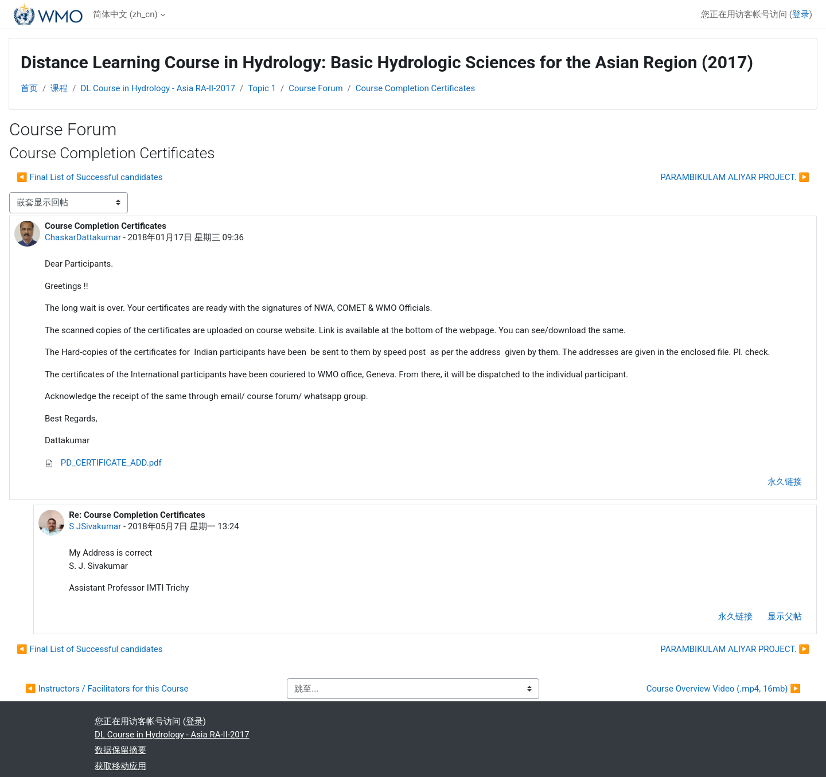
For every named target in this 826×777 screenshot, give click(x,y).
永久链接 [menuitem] (784, 482)
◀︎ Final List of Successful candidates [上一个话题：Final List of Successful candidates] (90, 177)
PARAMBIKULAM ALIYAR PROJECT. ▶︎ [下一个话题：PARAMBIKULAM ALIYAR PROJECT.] (734, 177)
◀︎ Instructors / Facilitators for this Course (107, 689)
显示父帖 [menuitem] (784, 616)
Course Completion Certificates (415, 88)
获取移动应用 (120, 766)
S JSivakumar (95, 526)
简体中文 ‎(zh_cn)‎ (125, 14)
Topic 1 (262, 88)
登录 (800, 14)
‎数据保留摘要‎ (120, 750)
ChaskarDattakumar (83, 237)
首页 (29, 88)
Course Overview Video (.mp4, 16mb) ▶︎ (723, 689)
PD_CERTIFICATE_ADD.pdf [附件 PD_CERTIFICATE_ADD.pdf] (103, 463)
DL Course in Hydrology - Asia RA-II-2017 (157, 88)
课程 (59, 88)
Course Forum (315, 88)
